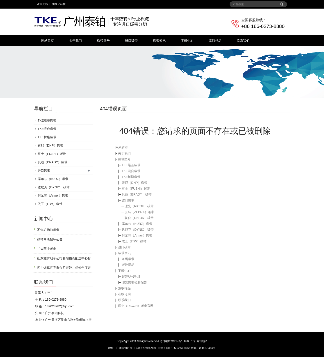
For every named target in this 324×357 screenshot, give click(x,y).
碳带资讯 (159, 40)
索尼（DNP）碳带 (134, 182)
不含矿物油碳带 (48, 230)
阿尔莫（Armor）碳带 (137, 235)
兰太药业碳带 (46, 249)
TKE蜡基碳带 (131, 165)
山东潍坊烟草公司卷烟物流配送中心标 (64, 258)
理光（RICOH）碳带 (139, 206)
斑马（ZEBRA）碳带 (139, 212)
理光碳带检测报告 (134, 282)
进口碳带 (131, 40)
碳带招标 (128, 265)
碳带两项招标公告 (49, 239)
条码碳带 (128, 259)
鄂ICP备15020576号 (183, 341)
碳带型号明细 (131, 276)
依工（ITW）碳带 (134, 241)
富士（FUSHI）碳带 (136, 188)
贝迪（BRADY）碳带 (136, 194)
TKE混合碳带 (131, 171)
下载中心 (187, 40)
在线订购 (124, 294)
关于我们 (75, 40)
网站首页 (47, 40)
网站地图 (202, 341)
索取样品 (215, 40)
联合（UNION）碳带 (139, 218)
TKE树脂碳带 (131, 177)
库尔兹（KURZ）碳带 (137, 224)
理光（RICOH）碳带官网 (135, 306)
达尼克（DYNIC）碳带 (138, 229)
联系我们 (243, 40)
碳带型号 (103, 40)
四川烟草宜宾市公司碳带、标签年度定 (64, 267)
